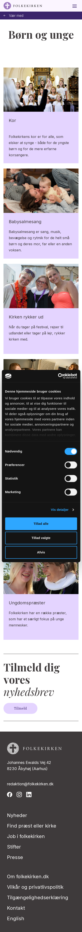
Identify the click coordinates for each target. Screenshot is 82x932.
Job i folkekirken (26, 836)
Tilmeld (20, 708)
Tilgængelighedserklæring (37, 897)
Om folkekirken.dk (28, 876)
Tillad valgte (40, 538)
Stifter (14, 846)
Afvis (41, 552)
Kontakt (16, 908)
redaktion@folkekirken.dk (30, 784)
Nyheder (17, 815)
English (15, 918)
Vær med (13, 16)
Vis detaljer (60, 509)
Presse (15, 857)
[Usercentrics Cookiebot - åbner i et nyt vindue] (58, 376)
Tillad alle (40, 523)
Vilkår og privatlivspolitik (35, 887)
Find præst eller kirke (31, 825)
